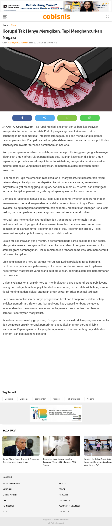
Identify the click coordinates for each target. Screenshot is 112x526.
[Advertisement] (56, 363)
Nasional (7, 489)
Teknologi (8, 506)
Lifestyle (7, 500)
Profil (62, 489)
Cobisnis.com (63, 520)
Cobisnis (9, 399)
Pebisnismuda (73, 399)
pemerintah (40, 399)
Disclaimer (64, 500)
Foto (5, 511)
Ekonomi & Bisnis (11, 484)
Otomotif (64, 511)
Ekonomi (24, 399)
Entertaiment (10, 495)
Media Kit (63, 495)
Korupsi (56, 399)
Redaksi (62, 484)
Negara (90, 399)
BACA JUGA (9, 430)
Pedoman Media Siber (69, 506)
